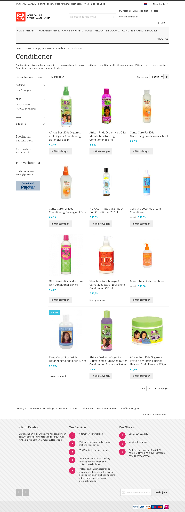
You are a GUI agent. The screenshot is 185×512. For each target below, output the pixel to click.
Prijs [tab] (18, 99)
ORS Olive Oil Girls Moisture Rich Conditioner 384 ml (66, 282)
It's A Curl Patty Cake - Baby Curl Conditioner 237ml (106, 210)
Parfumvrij (26, 90)
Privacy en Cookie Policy (29, 408)
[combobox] (92, 17)
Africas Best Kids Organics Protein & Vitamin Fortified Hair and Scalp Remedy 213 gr (148, 360)
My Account (124, 10)
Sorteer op (142, 76)
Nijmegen (77, 3)
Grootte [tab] (21, 123)
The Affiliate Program (129, 408)
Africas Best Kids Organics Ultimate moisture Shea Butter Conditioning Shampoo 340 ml (108, 360)
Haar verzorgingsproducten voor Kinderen (46, 48)
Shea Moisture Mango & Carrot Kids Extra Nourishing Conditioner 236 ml (107, 284)
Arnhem (65, 3)
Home (19, 48)
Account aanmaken (128, 16)
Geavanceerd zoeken (106, 408)
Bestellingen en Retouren (55, 408)
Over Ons (146, 414)
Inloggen (154, 10)
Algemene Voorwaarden (91, 433)
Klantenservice (160, 414)
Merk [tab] (19, 117)
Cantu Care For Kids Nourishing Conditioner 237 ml (149, 134)
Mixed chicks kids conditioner (148, 281)
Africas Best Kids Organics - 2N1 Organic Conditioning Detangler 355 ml (65, 136)
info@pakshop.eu (138, 441)
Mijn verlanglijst (140, 10)
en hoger (29, 108)
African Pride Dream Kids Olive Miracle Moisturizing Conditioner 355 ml (108, 136)
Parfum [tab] (20, 84)
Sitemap (74, 408)
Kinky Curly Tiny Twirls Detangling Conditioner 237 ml (68, 359)
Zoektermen (86, 408)
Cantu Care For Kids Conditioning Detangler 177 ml (68, 210)
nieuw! (41, 3)
